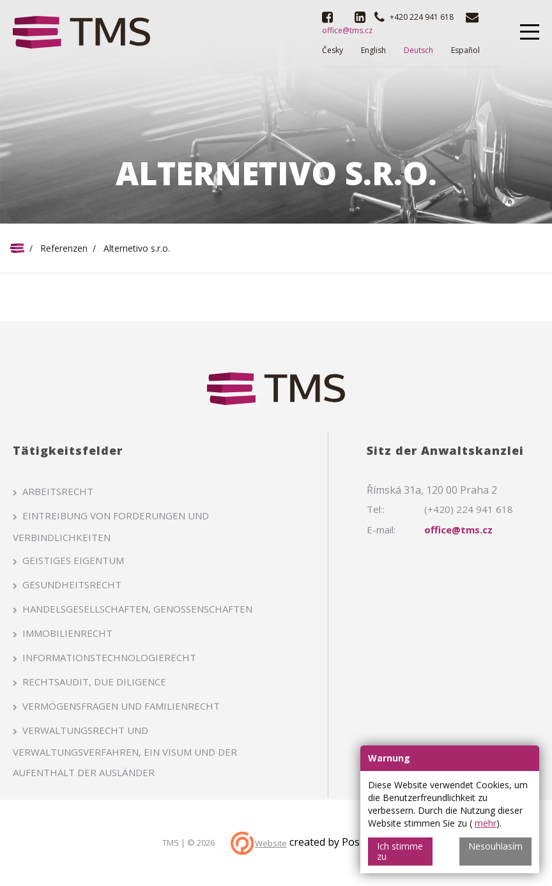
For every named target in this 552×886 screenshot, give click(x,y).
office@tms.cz (458, 529)
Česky (332, 50)
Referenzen (64, 248)
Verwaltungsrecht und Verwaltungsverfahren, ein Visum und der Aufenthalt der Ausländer (125, 751)
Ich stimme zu (400, 851)
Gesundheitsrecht (71, 584)
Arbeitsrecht (57, 491)
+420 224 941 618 (422, 16)
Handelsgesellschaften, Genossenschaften (137, 608)
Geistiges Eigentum (73, 560)
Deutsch (418, 50)
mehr (485, 823)
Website (271, 843)
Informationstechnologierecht (109, 657)
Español (465, 50)
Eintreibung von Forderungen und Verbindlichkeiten (111, 526)
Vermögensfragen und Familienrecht (121, 705)
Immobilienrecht (67, 633)
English (373, 50)
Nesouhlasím (495, 846)
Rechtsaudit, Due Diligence (94, 681)
